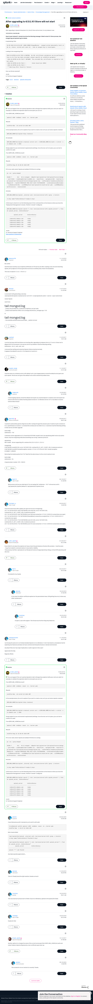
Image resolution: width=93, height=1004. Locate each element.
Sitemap (2, 998)
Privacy (6, 998)
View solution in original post (13, 234)
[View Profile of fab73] (14, 569)
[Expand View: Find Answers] (42, 2)
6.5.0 (11, 79)
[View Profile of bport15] (14, 479)
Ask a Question (80, 6)
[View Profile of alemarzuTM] (12, 258)
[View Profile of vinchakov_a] (12, 503)
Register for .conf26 (78, 29)
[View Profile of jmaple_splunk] (16, 938)
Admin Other (30, 12)
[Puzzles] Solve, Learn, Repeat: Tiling (77, 121)
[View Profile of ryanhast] (11, 337)
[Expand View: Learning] (62, 2)
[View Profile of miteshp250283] (13, 637)
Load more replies (35, 980)
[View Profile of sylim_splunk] (12, 541)
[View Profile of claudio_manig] (13, 368)
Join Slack (78, 54)
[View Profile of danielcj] (18, 962)
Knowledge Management (43, 12)
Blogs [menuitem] (52, 2)
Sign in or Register (76, 996)
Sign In (86, 2)
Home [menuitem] (15, 2)
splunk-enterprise (25, 79)
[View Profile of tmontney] (21, 615)
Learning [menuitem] (59, 2)
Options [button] (84, 12)
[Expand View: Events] (49, 2)
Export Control (32, 998)
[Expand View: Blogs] (55, 2)
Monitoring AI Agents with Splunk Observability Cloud (78, 107)
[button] (64, 18)
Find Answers (8, 12)
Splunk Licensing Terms (23, 998)
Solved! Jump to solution (14, 18)
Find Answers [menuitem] (38, 2)
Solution (9, 98)
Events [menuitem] (46, 2)
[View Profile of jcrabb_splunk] (14, 25)
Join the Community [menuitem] (25, 2)
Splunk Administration (20, 12)
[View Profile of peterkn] (14, 817)
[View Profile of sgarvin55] (11, 418)
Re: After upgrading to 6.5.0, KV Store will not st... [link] (64, 12)
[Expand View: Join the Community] (32, 2)
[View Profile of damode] (18, 591)
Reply (60, 87)
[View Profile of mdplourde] (15, 392)
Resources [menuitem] (68, 2)
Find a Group (78, 76)
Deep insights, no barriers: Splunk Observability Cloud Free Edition (78, 92)
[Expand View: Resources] (71, 2)
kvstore (16, 79)
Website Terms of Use (13, 998)
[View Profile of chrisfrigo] (15, 915)
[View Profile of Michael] (11, 288)
